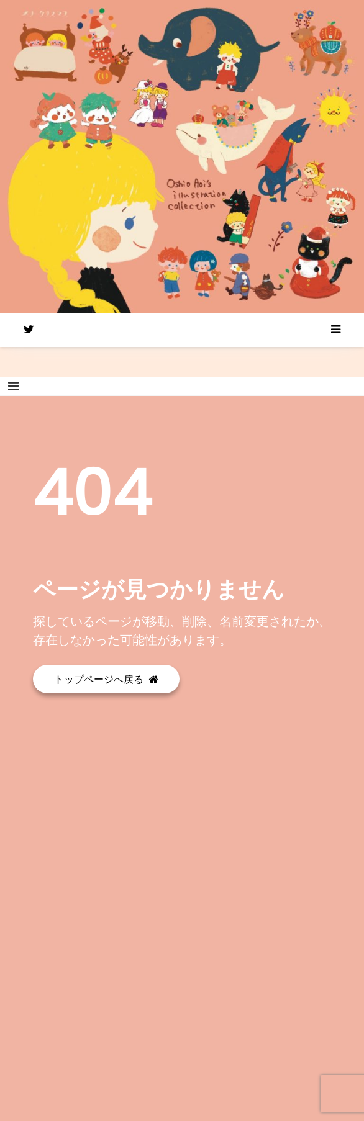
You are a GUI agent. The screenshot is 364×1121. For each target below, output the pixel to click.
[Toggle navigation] (13, 386)
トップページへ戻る (106, 679)
